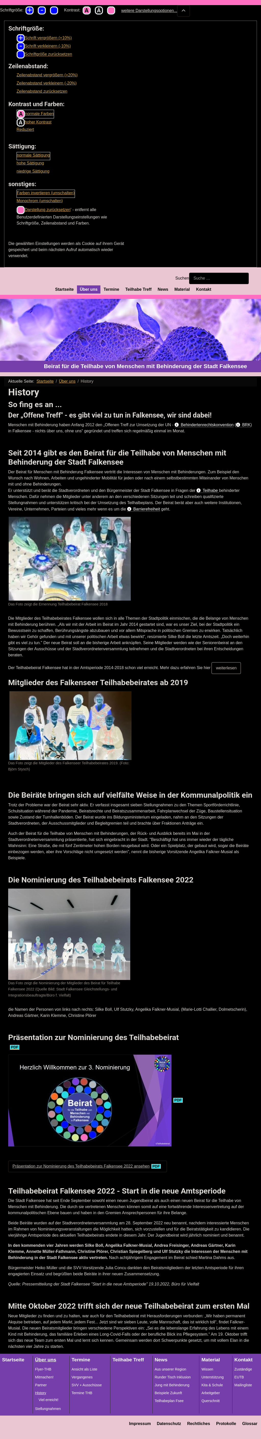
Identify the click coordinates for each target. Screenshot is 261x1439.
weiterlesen (226, 668)
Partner (41, 1385)
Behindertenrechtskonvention (207, 425)
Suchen (182, 278)
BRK (246, 425)
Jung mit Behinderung (172, 1385)
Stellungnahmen (48, 1409)
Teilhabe (211, 490)
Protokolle (226, 1423)
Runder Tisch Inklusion (173, 1377)
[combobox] (219, 278)
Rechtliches (198, 1423)
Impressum (140, 1423)
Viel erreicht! (48, 1400)
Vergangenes (82, 1377)
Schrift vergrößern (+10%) (44, 38)
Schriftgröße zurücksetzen (44, 54)
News (163, 289)
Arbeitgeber (210, 1393)
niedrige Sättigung (33, 171)
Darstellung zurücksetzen (44, 210)
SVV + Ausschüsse (87, 1385)
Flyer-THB (43, 1369)
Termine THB (82, 1393)
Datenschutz (169, 1423)
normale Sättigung (33, 155)
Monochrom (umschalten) (40, 201)
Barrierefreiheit (146, 509)
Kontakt (203, 289)
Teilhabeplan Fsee (169, 1401)
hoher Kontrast (34, 122)
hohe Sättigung (30, 163)
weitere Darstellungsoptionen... (155, 11)
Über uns (88, 289)
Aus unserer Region (170, 1369)
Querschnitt (210, 1401)
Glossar (249, 1423)
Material (182, 289)
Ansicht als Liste (84, 1369)
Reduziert (25, 129)
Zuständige (243, 1369)
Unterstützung (212, 1377)
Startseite (64, 289)
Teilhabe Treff (138, 289)
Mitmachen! (44, 1377)
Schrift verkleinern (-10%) (44, 46)
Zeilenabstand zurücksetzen (42, 91)
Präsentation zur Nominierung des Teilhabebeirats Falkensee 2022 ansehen (81, 1166)
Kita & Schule (212, 1385)
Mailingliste (243, 1385)
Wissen (207, 1369)
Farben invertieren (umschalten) (46, 193)
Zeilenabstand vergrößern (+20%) (47, 75)
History (40, 1393)
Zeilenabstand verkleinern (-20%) (47, 83)
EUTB (239, 1377)
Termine (111, 289)
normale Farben (35, 114)
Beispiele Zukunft (168, 1393)
